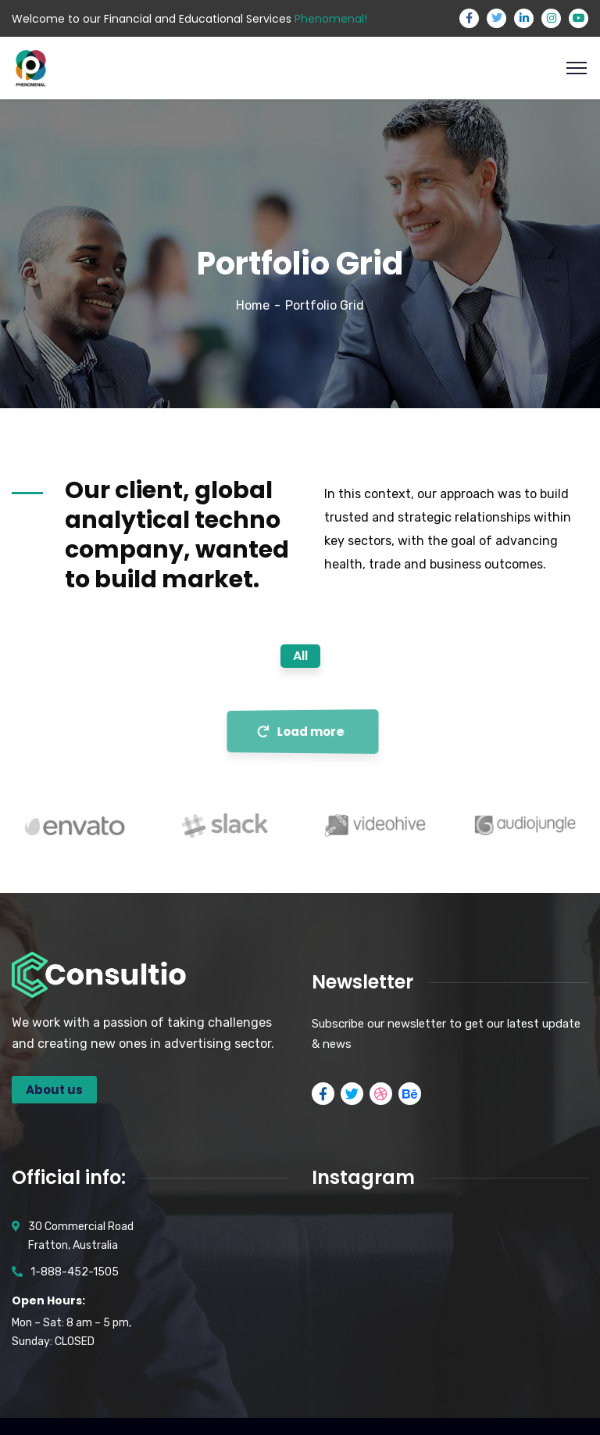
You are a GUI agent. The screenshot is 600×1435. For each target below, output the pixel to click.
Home (253, 305)
